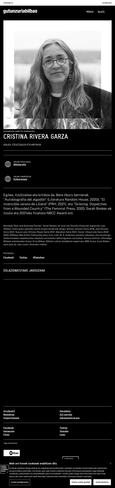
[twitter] (23, 257)
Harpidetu (8, 3)
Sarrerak (107, 3)
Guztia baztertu (102, 484)
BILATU (101, 11)
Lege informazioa (10, 443)
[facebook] (8, 257)
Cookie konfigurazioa (20, 484)
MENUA (90, 11)
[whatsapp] (38, 257)
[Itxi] (110, 465)
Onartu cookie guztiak (81, 484)
